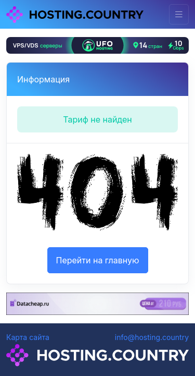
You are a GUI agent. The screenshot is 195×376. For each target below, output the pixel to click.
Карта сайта (27, 337)
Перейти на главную (97, 260)
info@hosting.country (152, 337)
